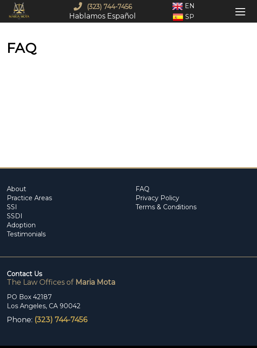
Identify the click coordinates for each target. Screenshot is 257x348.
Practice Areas (29, 198)
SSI (12, 207)
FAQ (143, 189)
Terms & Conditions (166, 207)
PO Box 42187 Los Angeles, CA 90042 (43, 301)
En (183, 6)
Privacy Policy (157, 198)
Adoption (21, 225)
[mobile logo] (20, 11)
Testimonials (26, 234)
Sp (183, 17)
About (16, 189)
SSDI (15, 216)
